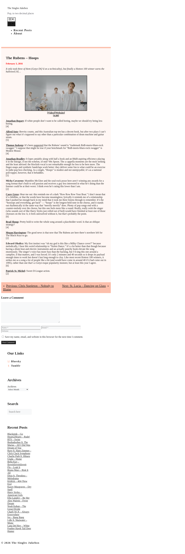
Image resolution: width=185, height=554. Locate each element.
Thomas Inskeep (14, 145)
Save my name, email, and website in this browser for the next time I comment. (44, 337)
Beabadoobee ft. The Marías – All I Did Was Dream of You (18, 445)
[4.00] (56, 115)
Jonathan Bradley (15, 158)
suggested (38, 145)
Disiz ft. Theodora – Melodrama (17, 477)
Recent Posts (23, 30)
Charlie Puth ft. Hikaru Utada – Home (18, 457)
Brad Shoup (12, 221)
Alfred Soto (12, 131)
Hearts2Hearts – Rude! (18, 436)
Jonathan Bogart (15, 121)
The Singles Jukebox (17, 8)
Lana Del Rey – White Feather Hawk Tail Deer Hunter (19, 528)
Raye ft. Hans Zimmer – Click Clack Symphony (19, 452)
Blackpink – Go (15, 434)
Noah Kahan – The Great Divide (16, 507)
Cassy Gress (12, 194)
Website (60, 112)
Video (51, 112)
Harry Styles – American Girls (15, 493)
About (18, 33)
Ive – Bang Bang (15, 517)
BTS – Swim (13, 439)
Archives (11, 386)
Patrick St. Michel (15, 271)
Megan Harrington (16, 232)
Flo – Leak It (13, 467)
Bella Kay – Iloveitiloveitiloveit (16, 463)
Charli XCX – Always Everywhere (18, 513)
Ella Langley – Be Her (18, 498)
